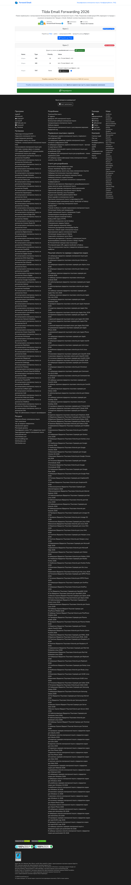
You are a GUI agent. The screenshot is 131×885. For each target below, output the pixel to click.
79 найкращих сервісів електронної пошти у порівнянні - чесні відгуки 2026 (67, 137)
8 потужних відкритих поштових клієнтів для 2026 (68, 360)
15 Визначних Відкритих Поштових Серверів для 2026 (69, 522)
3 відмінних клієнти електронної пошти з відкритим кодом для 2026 (68, 753)
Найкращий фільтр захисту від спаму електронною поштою (68, 171)
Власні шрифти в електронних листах (61, 197)
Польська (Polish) (109, 168)
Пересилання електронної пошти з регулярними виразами (68, 127)
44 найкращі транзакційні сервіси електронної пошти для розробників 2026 (67, 150)
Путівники (19, 131)
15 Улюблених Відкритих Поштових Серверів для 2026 (67, 444)
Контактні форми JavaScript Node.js (60, 217)
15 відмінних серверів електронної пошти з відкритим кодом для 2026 (69, 749)
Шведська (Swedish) (109, 184)
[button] (71, 71)
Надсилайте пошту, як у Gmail (25, 140)
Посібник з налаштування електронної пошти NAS (30, 144)
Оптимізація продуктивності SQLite (60, 234)
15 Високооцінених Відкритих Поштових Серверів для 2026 (66, 488)
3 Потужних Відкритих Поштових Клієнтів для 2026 (66, 466)
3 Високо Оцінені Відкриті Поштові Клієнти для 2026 (68, 710)
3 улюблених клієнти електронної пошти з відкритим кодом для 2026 (68, 788)
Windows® (19, 116)
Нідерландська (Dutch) (110, 126)
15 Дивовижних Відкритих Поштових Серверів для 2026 (68, 427)
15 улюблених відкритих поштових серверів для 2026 (68, 346)
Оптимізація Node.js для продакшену (60, 210)
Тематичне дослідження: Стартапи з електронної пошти (67, 238)
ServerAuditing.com (21, 439)
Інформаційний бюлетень (97, 116)
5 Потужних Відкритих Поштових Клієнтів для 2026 (68, 685)
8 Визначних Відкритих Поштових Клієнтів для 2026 (68, 524)
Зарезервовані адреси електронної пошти (29, 432)
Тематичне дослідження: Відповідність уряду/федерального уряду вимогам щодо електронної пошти (68, 185)
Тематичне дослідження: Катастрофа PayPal (63, 228)
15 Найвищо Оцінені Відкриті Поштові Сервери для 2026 (65, 610)
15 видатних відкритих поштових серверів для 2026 (68, 309)
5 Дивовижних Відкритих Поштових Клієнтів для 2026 (68, 549)
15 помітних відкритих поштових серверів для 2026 (67, 322)
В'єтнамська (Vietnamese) (109, 197)
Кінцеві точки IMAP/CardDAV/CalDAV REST (62, 195)
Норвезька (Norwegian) (109, 164)
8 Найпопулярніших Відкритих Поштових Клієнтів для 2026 (68, 501)
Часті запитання (65, 104)
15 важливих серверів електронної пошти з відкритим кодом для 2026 (69, 793)
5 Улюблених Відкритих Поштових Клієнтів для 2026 (66, 449)
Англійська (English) (109, 130)
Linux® (18, 121)
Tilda (50, 34)
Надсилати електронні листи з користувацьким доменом (25, 137)
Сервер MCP (52, 206)
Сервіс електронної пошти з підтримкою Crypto (64, 212)
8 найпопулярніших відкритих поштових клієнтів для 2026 (68, 394)
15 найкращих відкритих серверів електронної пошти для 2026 (68, 257)
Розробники (53, 111)
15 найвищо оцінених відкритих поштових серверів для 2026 (67, 274)
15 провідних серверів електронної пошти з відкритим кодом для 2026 (69, 732)
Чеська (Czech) (110, 122)
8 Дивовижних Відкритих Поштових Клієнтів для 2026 (68, 431)
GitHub (95, 121)
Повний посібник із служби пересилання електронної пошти (68, 208)
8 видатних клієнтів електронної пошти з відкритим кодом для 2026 (68, 745)
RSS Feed (96, 130)
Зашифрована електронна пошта (88, 3)
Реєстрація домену (21, 428)
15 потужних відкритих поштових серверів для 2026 (69, 358)
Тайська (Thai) (110, 186)
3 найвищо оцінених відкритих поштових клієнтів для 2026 (66, 279)
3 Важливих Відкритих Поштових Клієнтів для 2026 (69, 457)
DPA (93, 149)
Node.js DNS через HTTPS (57, 219)
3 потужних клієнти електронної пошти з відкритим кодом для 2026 (68, 806)
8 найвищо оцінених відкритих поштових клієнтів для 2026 (69, 385)
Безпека (94, 140)
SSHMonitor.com (20, 441)
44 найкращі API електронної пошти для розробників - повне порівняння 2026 (69, 154)
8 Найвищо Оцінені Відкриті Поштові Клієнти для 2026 (68, 614)
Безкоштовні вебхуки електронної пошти (62, 121)
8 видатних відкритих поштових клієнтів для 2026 (68, 415)
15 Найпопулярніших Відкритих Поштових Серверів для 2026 (69, 496)
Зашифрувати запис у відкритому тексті (30, 430)
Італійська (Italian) (109, 153)
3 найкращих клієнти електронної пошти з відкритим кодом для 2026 (68, 780)
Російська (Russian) (109, 176)
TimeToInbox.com (20, 437)
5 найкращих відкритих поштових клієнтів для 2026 (68, 342)
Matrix (95, 125)
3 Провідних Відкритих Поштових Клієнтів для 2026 (68, 518)
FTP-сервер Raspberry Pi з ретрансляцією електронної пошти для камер (29, 152)
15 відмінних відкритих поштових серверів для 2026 (67, 316)
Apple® (17, 114)
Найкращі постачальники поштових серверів (63, 173)
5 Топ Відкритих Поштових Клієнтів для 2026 (67, 701)
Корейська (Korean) (109, 161)
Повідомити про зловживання (97, 152)
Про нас (94, 138)
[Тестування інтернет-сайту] (24, 846)
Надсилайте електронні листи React (60, 236)
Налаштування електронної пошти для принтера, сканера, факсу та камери (28, 148)
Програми (19, 111)
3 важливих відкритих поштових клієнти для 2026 (68, 356)
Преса (94, 156)
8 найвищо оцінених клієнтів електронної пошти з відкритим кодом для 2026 (69, 832)
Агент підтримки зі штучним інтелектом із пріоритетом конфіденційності (66, 181)
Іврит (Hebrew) (110, 143)
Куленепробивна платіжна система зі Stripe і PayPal (65, 241)
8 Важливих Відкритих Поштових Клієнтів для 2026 (69, 572)
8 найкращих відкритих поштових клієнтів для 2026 (67, 261)
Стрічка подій (96, 136)
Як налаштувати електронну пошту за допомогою (28, 157)
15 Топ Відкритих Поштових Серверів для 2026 (68, 591)
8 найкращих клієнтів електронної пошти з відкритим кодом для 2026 (68, 814)
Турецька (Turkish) (108, 189)
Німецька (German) (108, 140)
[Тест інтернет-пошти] (43, 846)
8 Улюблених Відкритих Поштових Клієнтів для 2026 (68, 671)
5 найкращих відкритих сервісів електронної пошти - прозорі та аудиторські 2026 (69, 146)
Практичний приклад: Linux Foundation (61, 193)
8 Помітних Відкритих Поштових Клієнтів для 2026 (68, 424)
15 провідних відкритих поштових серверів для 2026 (66, 300)
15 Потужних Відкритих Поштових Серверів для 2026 (67, 462)
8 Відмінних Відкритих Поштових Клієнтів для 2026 (68, 419)
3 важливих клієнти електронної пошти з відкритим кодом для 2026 (68, 797)
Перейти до (108, 29)
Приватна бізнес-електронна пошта (27, 419)
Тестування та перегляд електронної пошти (63, 204)
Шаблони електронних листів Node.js (61, 221)
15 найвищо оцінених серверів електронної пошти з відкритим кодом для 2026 (66, 828)
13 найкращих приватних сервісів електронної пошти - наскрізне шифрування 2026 (67, 141)
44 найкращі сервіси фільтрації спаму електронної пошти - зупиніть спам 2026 (68, 159)
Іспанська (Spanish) (109, 180)
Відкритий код (53, 130)
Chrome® (19, 125)
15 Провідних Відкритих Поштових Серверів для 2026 (68, 514)
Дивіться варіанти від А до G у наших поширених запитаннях (86, 85)
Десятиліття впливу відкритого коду (60, 167)
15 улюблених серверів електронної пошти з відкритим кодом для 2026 (67, 784)
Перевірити (80, 50)
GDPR (94, 147)
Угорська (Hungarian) (109, 145)
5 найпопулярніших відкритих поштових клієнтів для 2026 (68, 287)
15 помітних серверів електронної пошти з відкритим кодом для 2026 (68, 758)
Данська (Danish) (111, 124)
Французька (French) (109, 136)
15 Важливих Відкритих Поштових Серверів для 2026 (67, 453)
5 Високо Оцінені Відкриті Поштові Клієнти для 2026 (68, 598)
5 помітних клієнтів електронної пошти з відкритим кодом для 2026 (68, 762)
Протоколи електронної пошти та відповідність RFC (65, 199)
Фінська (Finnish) (111, 133)
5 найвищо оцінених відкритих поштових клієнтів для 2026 (68, 296)
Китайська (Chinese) (109, 119)
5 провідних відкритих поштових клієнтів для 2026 (69, 305)
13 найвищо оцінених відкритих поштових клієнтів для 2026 (67, 403)
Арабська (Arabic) (109, 115)
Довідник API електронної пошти (59, 119)
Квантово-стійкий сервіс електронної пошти (63, 230)
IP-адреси (51, 116)
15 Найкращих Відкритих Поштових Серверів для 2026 (67, 435)
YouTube (96, 127)
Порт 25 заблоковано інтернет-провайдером (30, 413)
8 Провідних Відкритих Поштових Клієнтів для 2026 (69, 623)
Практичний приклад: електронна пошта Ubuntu (64, 191)
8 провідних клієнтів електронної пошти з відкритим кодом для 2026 (68, 736)
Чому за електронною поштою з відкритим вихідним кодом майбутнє (68, 248)
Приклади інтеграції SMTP (24, 134)
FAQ (114, 3)
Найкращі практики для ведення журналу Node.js (65, 175)
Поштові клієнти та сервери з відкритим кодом (68, 253)
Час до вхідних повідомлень (24, 424)
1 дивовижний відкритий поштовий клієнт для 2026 (68, 333)
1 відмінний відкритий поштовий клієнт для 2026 (68, 319)
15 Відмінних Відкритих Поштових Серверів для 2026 (69, 417)
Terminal (19, 127)
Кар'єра (94, 158)
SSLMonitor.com (20, 443)
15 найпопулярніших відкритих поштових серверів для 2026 (69, 283)
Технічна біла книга (54, 114)
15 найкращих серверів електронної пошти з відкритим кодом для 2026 (67, 775)
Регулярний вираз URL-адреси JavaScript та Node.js (65, 245)
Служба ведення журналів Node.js (60, 225)
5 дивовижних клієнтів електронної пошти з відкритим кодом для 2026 (69, 771)
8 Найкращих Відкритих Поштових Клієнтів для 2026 (69, 440)
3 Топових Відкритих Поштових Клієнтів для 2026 (67, 483)
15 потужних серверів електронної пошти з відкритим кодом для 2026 (69, 801)
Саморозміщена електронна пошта (60, 123)
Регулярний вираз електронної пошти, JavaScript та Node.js (68, 201)
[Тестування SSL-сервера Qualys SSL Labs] (22, 841)
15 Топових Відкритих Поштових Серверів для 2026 (68, 479)
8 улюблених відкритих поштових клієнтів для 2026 (67, 351)
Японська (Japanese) (109, 157)
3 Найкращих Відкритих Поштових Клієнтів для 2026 (68, 475)
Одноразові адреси (21, 426)
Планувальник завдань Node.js (58, 223)
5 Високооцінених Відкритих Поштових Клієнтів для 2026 (68, 492)
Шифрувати (63, 71)
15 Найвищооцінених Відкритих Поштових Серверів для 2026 (67, 505)
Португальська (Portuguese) (110, 172)
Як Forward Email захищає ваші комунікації (62, 243)
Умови (94, 145)
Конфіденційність (106, 3)
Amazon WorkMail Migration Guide (59, 169)
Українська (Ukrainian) (109, 193)
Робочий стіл (20, 123)
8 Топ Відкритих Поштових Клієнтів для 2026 (67, 593)
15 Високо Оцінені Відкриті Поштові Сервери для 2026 (69, 596)
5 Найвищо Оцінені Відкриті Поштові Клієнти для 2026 (68, 727)
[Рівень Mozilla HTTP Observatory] (38, 841)
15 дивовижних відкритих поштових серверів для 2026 (67, 329)
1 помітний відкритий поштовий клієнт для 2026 (68, 326)
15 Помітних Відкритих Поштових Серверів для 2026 (68, 421)
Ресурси (18, 416)
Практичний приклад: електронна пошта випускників (66, 188)
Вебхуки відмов (53, 125)
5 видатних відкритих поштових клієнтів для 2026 (69, 312)
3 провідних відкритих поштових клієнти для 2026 (68, 408)
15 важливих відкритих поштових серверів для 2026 (69, 354)
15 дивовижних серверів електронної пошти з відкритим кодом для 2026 (67, 767)
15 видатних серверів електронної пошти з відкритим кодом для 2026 (68, 740)
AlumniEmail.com (20, 434)
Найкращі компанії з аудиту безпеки (60, 177)
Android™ (19, 119)
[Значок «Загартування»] (18, 856)
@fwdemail (96, 123)
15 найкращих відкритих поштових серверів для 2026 (69, 266)
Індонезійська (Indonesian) (110, 149)
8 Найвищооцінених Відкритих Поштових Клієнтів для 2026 (66, 510)
